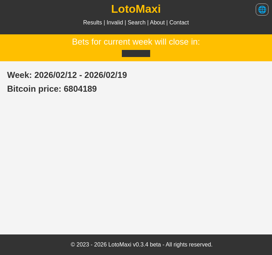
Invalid (116, 22)
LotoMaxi (136, 8)
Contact (179, 22)
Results (93, 22)
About (158, 22)
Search (137, 22)
